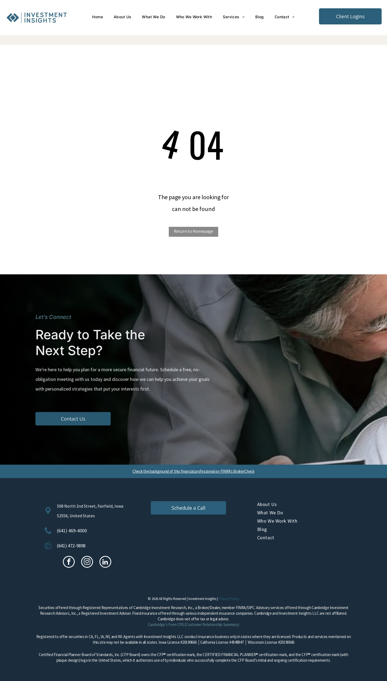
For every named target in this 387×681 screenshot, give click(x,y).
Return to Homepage (193, 231)
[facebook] (69, 562)
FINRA (241, 607)
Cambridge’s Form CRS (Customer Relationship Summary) (193, 624)
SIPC (251, 607)
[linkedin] (105, 562)
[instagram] (87, 562)
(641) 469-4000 (72, 530)
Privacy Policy (228, 598)
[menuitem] (97, 17)
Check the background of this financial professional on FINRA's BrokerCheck (193, 471)
